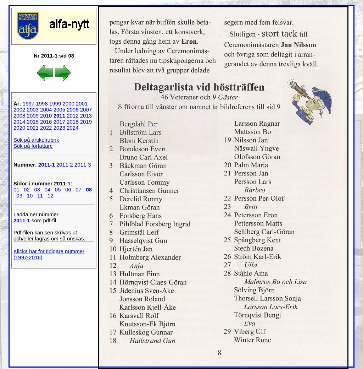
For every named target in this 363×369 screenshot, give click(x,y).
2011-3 (82, 165)
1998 (42, 104)
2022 (46, 128)
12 (51, 195)
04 (48, 189)
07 (79, 189)
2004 (46, 110)
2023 (59, 128)
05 (58, 189)
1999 (55, 104)
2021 (33, 128)
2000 (68, 104)
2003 (33, 110)
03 (37, 189)
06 (68, 189)
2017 (59, 122)
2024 (72, 128)
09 (19, 195)
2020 (19, 128)
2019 (86, 122)
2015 (33, 122)
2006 (72, 110)
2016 (46, 122)
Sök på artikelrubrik (36, 140)
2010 (46, 116)
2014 (19, 122)
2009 (33, 116)
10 (30, 195)
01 (16, 189)
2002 (19, 110)
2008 (19, 116)
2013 (86, 116)
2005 (59, 110)
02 (27, 189)
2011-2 (64, 165)
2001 (82, 104)
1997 (28, 104)
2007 (86, 110)
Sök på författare (33, 146)
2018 (72, 122)
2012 (72, 116)
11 (40, 195)
